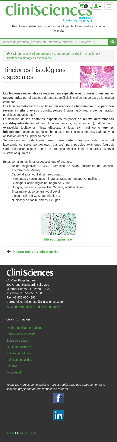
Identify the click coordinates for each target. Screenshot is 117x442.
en (12, 433)
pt (30, 433)
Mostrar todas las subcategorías (36, 252)
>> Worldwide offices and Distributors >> (33, 307)
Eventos (11, 366)
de (22, 433)
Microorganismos (58, 239)
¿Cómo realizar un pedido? (24, 327)
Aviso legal (13, 372)
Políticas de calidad (19, 359)
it (26, 433)
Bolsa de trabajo (17, 340)
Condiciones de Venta (20, 334)
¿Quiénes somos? (18, 347)
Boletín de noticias (18, 353)
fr (7, 433)
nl (35, 433)
